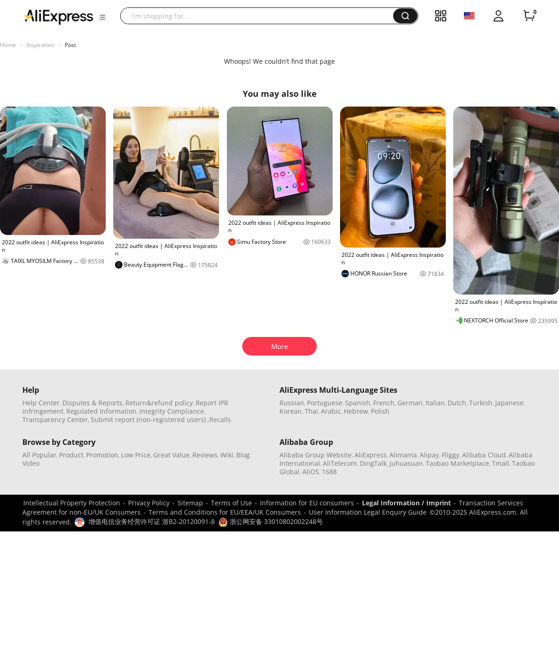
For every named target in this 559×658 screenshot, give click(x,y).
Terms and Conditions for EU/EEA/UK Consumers (225, 512)
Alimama (403, 454)
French (384, 402)
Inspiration (40, 45)
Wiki (226, 454)
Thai (311, 411)
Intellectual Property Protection (71, 502)
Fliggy (450, 454)
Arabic (331, 411)
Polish (380, 411)
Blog (243, 454)
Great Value (171, 454)
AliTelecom (340, 463)
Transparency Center (55, 419)
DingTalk (373, 463)
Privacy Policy (149, 502)
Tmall (500, 463)
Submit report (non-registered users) (148, 419)
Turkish (480, 402)
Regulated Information (101, 411)
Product (71, 454)
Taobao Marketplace (457, 463)
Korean (291, 411)
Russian (292, 402)
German (410, 402)
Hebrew (356, 411)
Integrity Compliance (171, 411)
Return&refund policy (159, 402)
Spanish (357, 402)
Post (70, 45)
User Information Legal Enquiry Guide (368, 512)
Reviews (205, 454)
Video (31, 463)
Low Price (135, 454)
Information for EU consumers (307, 502)
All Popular (39, 454)
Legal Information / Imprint (406, 502)
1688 (329, 471)
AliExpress (370, 454)
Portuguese (324, 402)
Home (8, 45)
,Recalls (219, 419)
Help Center (41, 402)
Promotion (102, 454)
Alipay (429, 454)
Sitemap (190, 502)
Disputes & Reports (92, 402)
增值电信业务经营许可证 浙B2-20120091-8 (152, 521)
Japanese (509, 402)
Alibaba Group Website (316, 454)
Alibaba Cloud (484, 454)
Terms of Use (231, 502)
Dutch (457, 402)
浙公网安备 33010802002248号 (270, 521)
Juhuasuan (406, 463)
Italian (435, 402)
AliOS (310, 471)
